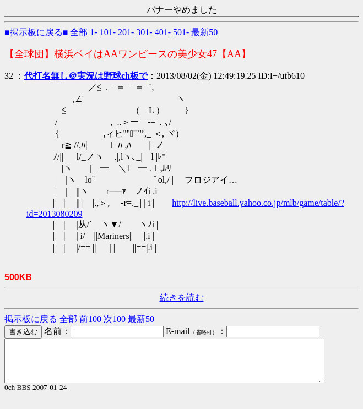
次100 (115, 319)
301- (144, 32)
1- (93, 32)
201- (126, 32)
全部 (79, 32)
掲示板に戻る (30, 319)
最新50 (204, 32)
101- (108, 32)
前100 (90, 319)
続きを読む (182, 297)
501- (181, 32)
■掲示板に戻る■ (36, 32)
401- (163, 32)
